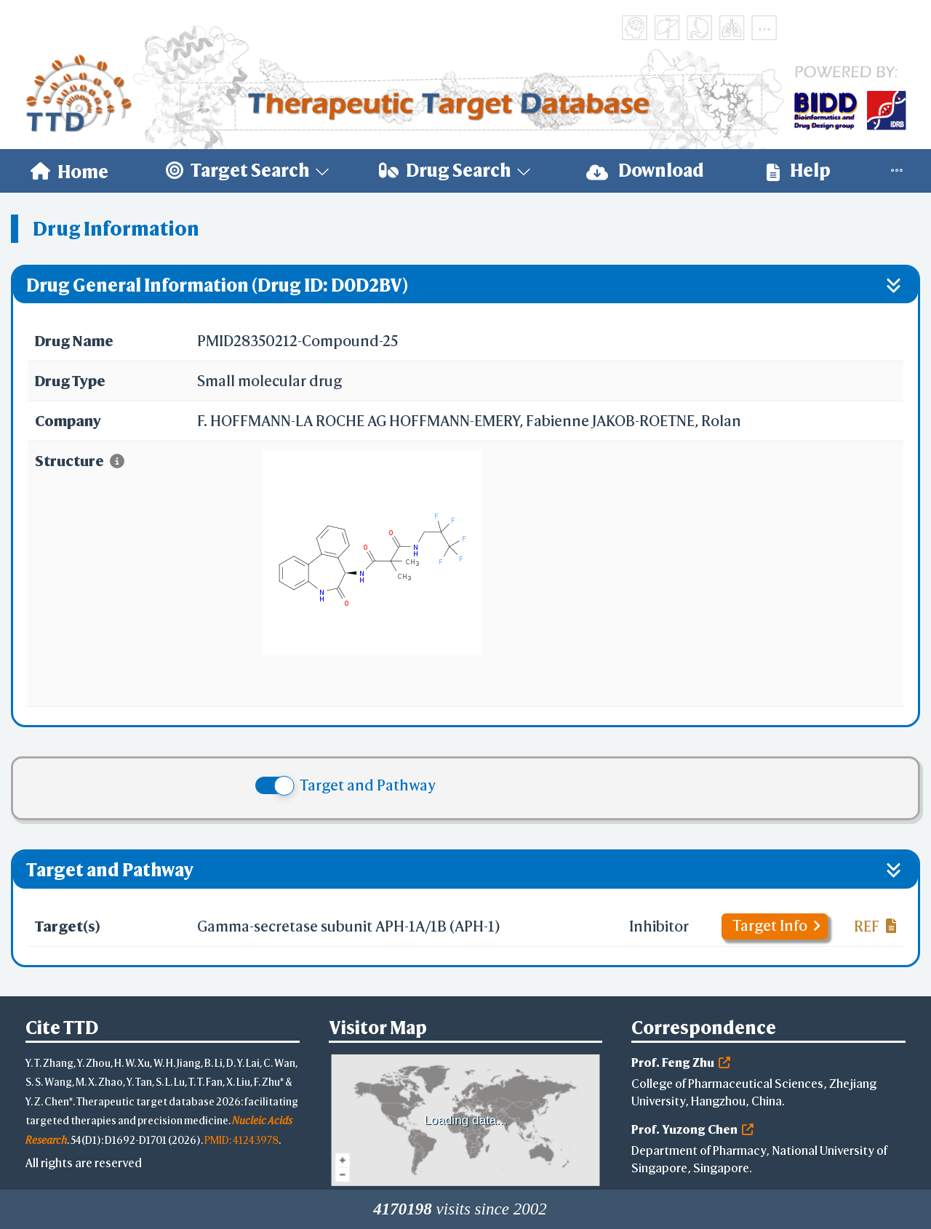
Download (645, 170)
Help (799, 170)
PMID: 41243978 (241, 1140)
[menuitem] (69, 171)
